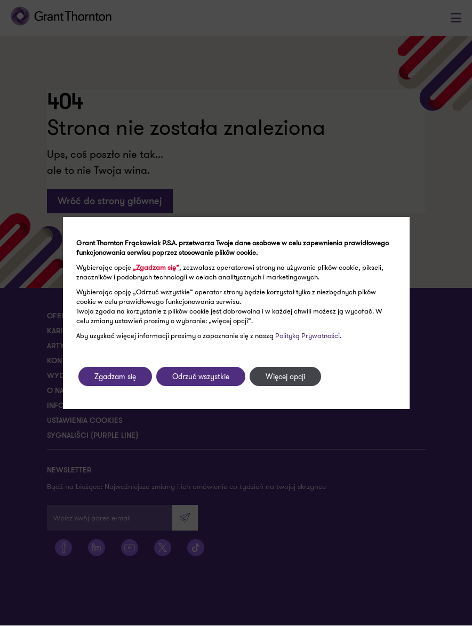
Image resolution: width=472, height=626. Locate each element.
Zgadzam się (115, 376)
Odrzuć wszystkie (200, 376)
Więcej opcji (285, 376)
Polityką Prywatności (307, 336)
